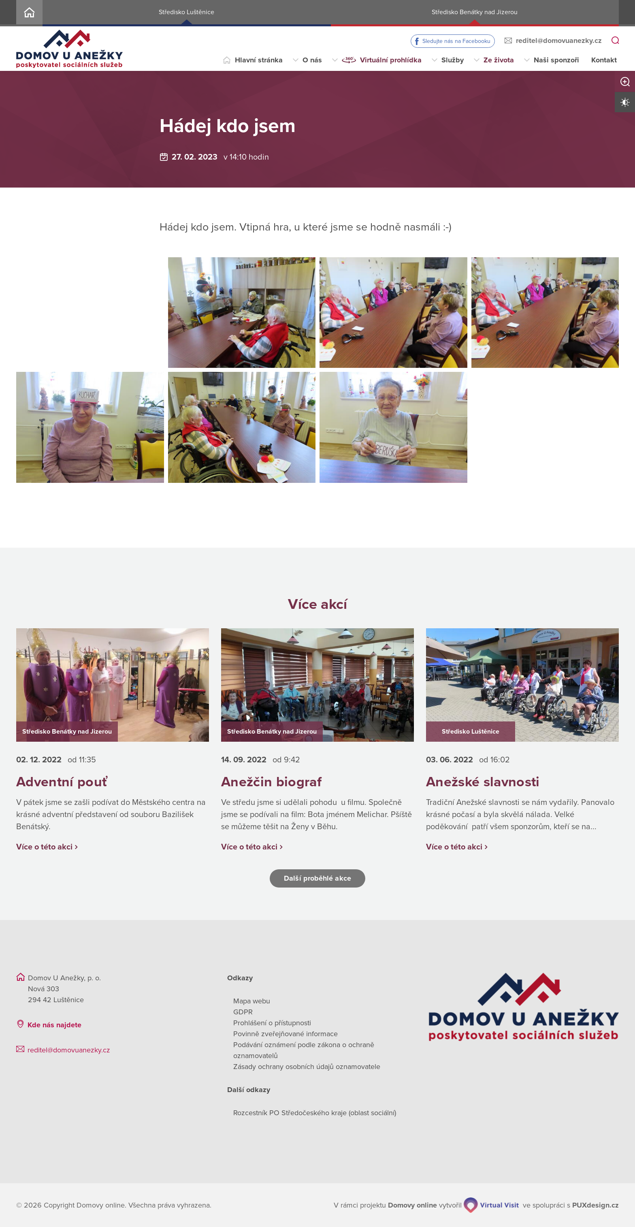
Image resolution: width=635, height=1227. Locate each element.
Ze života (499, 59)
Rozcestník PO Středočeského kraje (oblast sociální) (314, 1112)
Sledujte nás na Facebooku (456, 41)
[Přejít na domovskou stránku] (69, 49)
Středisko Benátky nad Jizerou (475, 12)
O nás (312, 59)
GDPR (243, 1011)
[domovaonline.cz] (412, 1205)
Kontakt (604, 59)
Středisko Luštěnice (186, 12)
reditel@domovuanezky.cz (559, 40)
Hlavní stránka (259, 59)
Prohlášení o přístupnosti (272, 1022)
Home (29, 13)
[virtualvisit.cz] (491, 1205)
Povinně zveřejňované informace (285, 1033)
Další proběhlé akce (317, 878)
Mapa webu (251, 1001)
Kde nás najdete (54, 1024)
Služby (452, 59)
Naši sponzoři (556, 59)
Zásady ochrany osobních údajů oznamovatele (306, 1066)
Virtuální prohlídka (391, 59)
